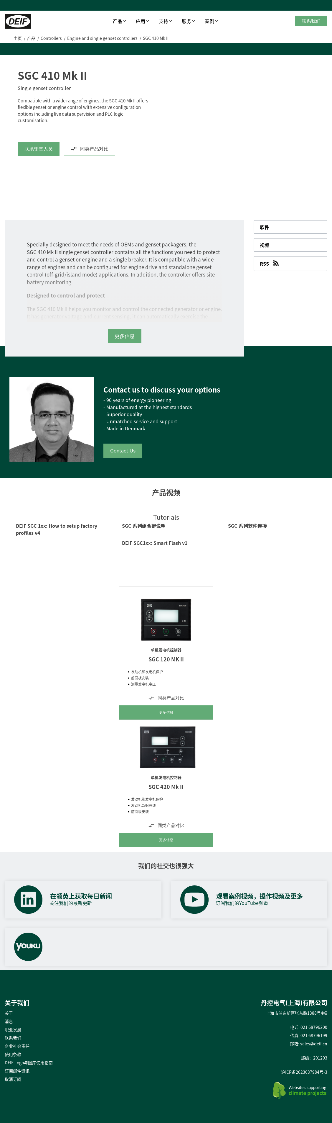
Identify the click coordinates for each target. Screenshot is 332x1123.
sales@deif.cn (313, 1044)
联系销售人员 (38, 149)
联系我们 (311, 21)
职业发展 (13, 1029)
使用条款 (13, 1054)
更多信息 (166, 712)
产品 (117, 20)
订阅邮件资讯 (17, 1071)
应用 (140, 20)
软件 (264, 227)
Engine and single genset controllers (102, 38)
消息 (9, 1021)
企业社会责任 (17, 1046)
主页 (18, 38)
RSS (270, 263)
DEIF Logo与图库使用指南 (29, 1062)
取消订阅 (13, 1079)
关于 (9, 1013)
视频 (264, 245)
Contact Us (123, 451)
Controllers (51, 38)
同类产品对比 (89, 149)
